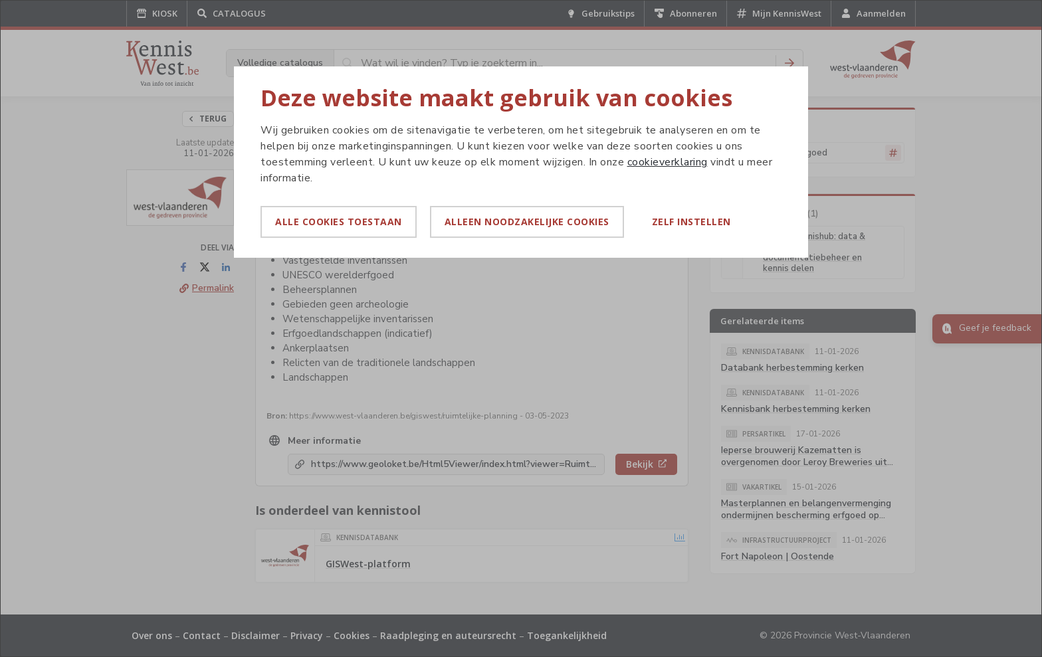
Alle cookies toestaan (338, 221)
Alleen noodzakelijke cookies (527, 221)
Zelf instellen (691, 221)
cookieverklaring (667, 162)
